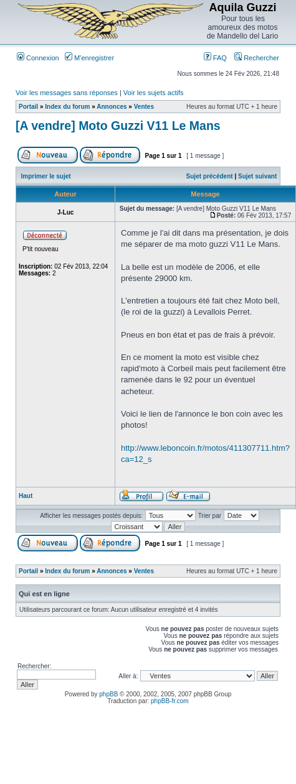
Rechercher (256, 58)
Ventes (144, 106)
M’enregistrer (89, 58)
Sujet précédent (209, 176)
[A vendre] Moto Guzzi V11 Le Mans (118, 125)
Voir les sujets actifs (153, 92)
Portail (28, 106)
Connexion (38, 58)
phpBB (108, 694)
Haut (25, 495)
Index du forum (67, 106)
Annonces (112, 106)
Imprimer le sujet (46, 176)
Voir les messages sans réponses (67, 92)
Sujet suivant (257, 176)
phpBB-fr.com (170, 701)
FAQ (215, 58)
